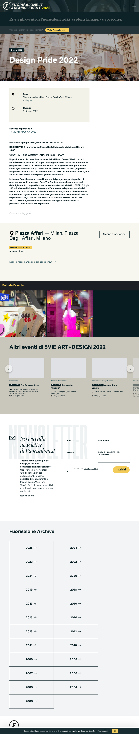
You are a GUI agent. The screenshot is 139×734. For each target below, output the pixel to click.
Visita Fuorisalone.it (57, 30)
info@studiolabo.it (21, 689)
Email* (70, 443)
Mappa (27, 101)
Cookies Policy (31, 727)
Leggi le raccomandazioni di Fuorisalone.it (32, 252)
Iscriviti (121, 460)
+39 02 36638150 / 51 (21, 686)
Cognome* (105, 431)
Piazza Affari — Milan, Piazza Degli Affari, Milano (47, 97)
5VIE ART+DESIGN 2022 (22, 132)
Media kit (13, 701)
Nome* (70, 431)
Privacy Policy (15, 727)
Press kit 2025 (16, 705)
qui (106, 731)
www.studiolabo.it (21, 693)
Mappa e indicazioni (114, 224)
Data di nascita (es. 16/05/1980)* (111, 444)
